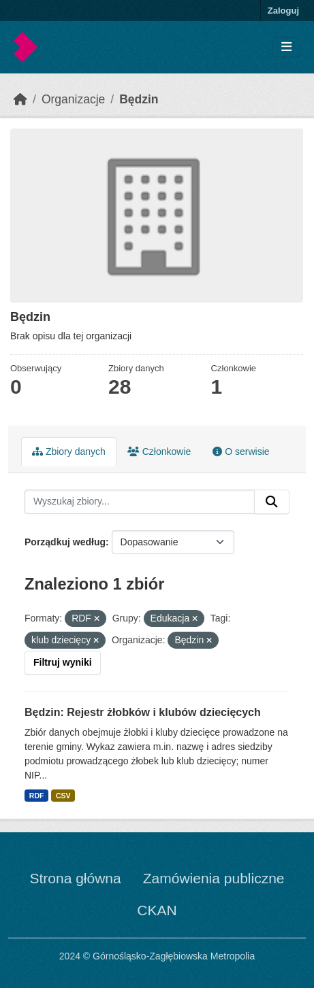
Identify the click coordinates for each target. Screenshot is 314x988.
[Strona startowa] (20, 99)
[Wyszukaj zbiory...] (140, 502)
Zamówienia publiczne (214, 878)
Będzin (138, 99)
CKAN (156, 910)
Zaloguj (283, 10)
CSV (63, 795)
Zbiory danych (69, 451)
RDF (36, 795)
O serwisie (241, 451)
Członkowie (159, 451)
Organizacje (73, 99)
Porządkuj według (65, 541)
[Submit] (271, 502)
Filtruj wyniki (62, 662)
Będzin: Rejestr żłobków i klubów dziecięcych (143, 712)
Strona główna (75, 878)
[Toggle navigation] (286, 47)
